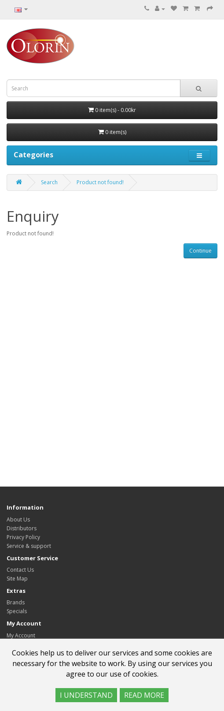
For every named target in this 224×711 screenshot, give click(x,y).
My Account (21, 635)
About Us (18, 519)
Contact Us (20, 569)
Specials (17, 611)
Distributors (22, 528)
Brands (16, 602)
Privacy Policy (23, 537)
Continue (200, 250)
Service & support (29, 546)
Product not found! (100, 182)
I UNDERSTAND (86, 695)
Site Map (17, 578)
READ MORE (144, 695)
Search (49, 182)
